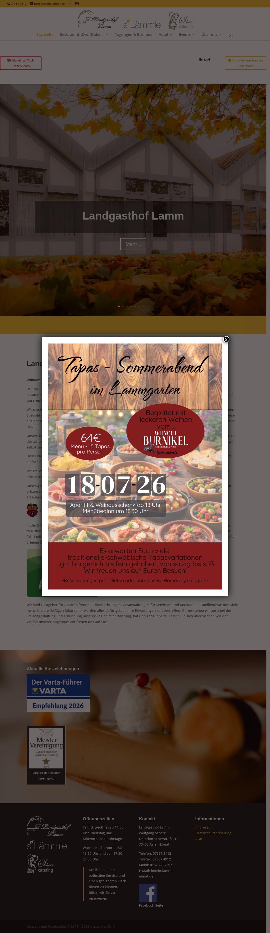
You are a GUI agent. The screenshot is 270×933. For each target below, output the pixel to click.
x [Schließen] (226, 339)
